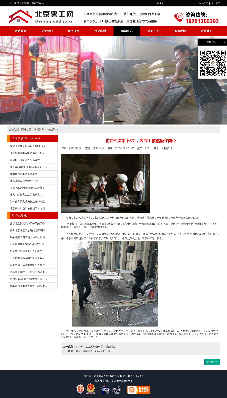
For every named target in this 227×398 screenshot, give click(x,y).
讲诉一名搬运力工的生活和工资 (92, 351)
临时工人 (153, 30)
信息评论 (212, 361)
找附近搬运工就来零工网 (23, 173)
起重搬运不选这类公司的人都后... (28, 265)
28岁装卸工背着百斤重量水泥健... (28, 237)
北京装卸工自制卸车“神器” (24, 180)
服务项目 (73, 30)
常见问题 (100, 30)
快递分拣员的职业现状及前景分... (28, 278)
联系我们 (206, 30)
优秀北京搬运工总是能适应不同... (28, 230)
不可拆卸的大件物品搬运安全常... (28, 244)
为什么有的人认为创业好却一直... (28, 201)
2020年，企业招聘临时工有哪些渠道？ (96, 346)
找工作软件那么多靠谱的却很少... (28, 285)
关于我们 (47, 30)
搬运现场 (180, 30)
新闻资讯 (126, 30)
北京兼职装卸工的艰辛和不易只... (28, 166)
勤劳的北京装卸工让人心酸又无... (28, 251)
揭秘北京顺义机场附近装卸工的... (28, 146)
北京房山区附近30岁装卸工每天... (28, 153)
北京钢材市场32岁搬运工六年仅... (28, 208)
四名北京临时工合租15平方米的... (28, 271)
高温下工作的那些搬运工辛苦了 (27, 187)
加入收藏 (203, 3)
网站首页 (20, 30)
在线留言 (215, 3)
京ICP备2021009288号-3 (118, 380)
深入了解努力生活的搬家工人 (26, 194)
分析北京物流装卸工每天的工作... (28, 223)
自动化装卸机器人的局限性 (25, 160)
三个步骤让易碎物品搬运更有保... (28, 258)
